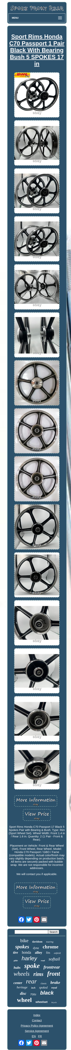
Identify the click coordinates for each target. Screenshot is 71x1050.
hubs (17, 968)
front (53, 973)
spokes (22, 947)
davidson (37, 941)
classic (44, 983)
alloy (38, 952)
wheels (22, 973)
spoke (32, 966)
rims (38, 974)
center (17, 983)
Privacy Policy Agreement (37, 1025)
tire (15, 952)
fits (48, 952)
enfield (57, 953)
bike (24, 940)
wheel (24, 999)
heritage (22, 987)
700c (33, 994)
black (47, 993)
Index (36, 1015)
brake (55, 982)
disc (23, 993)
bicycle (54, 1002)
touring (49, 941)
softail (54, 958)
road (43, 960)
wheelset (42, 1001)
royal (54, 987)
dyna (36, 948)
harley (29, 958)
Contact (37, 1020)
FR (40, 1036)
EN (34, 1036)
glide (16, 960)
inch (33, 987)
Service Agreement (37, 1030)
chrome (50, 947)
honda (26, 952)
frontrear (52, 967)
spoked (43, 987)
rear (31, 981)
